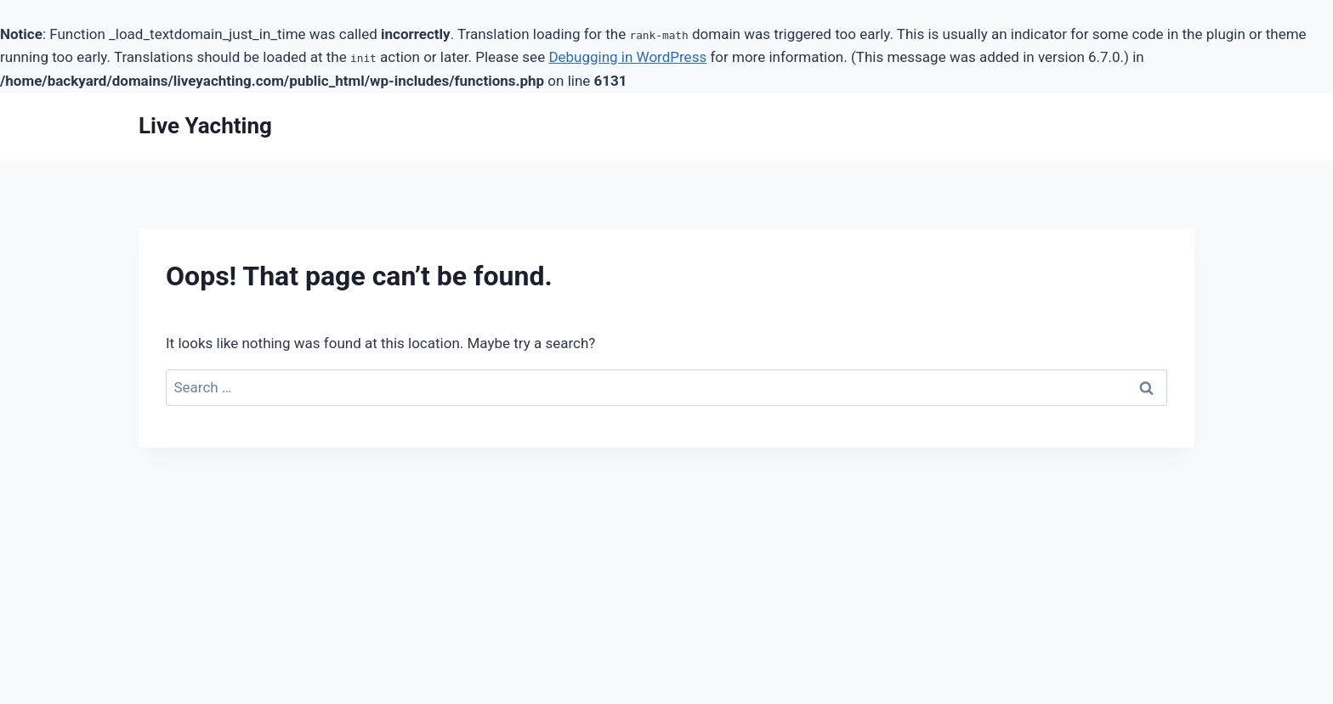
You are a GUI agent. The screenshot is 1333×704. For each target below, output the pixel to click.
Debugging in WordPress (627, 56)
